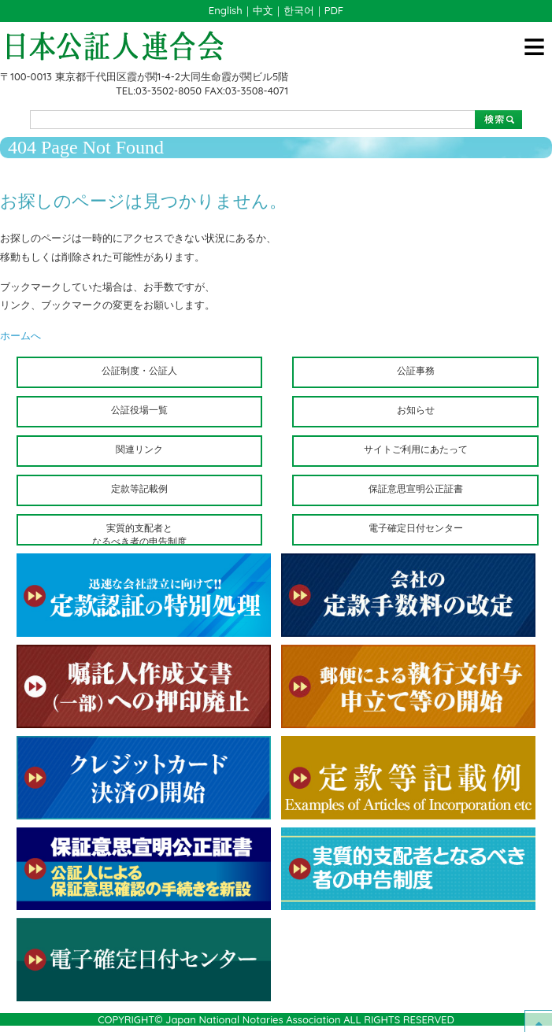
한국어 (298, 10)
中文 (263, 10)
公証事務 (416, 370)
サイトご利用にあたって (416, 449)
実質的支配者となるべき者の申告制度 (139, 534)
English (226, 10)
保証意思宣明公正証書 (416, 488)
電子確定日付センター (416, 528)
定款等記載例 (139, 488)
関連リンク (139, 449)
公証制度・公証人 (139, 370)
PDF (333, 10)
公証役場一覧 (139, 410)
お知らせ (416, 410)
